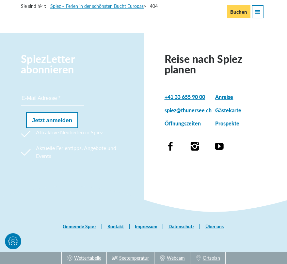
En (203, 11)
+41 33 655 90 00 (185, 97)
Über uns (214, 226)
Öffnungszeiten (183, 123)
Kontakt (115, 226)
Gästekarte (228, 110)
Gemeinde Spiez (79, 226)
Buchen (238, 12)
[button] (13, 242)
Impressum (146, 226)
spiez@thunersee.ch (188, 110)
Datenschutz (181, 226)
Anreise (224, 97)
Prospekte (228, 123)
